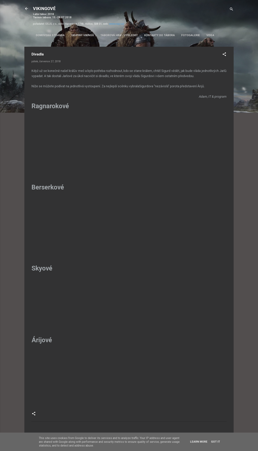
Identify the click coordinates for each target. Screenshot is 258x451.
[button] (224, 55)
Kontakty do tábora (159, 35)
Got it (215, 441)
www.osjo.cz (116, 23)
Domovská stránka (50, 35)
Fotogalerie (190, 35)
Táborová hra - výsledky (119, 35)
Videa (210, 35)
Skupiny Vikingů (82, 35)
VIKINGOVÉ (44, 8)
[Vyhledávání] (231, 9)
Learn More (198, 441)
